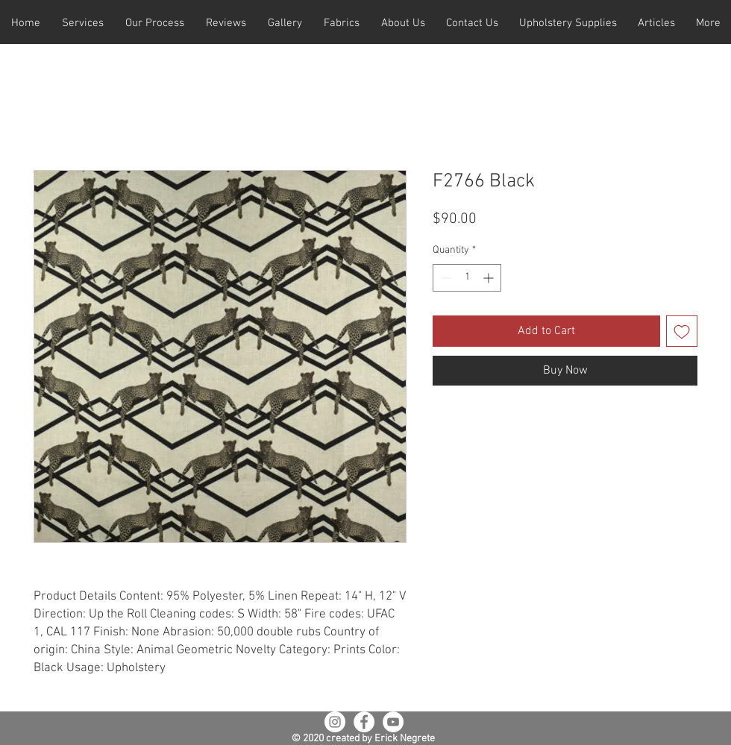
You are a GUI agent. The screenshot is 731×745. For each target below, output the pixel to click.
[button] (82, 23)
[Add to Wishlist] (681, 331)
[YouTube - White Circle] (393, 721)
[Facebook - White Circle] (364, 721)
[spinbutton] (467, 278)
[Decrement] (444, 278)
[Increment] (489, 278)
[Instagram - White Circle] (334, 721)
